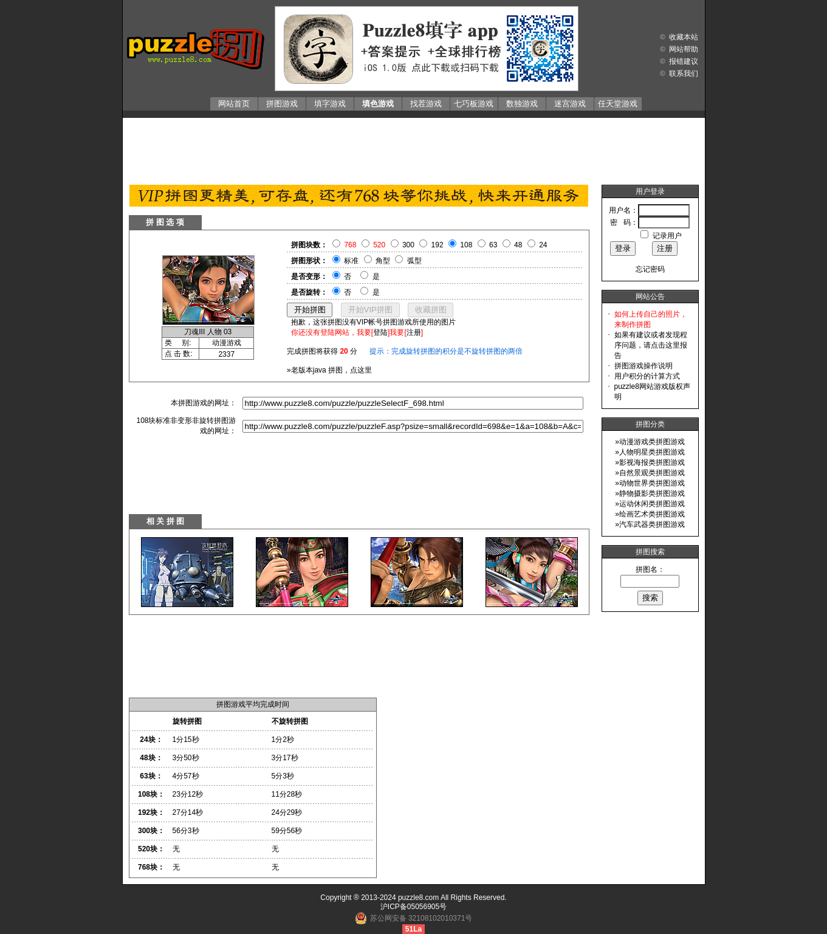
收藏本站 (683, 37)
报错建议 (683, 61)
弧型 (414, 260)
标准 (351, 260)
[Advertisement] (414, 148)
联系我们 (683, 73)
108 (466, 245)
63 (493, 245)
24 (543, 245)
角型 (383, 260)
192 (437, 245)
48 (518, 245)
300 (408, 245)
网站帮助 (683, 49)
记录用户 (667, 236)
